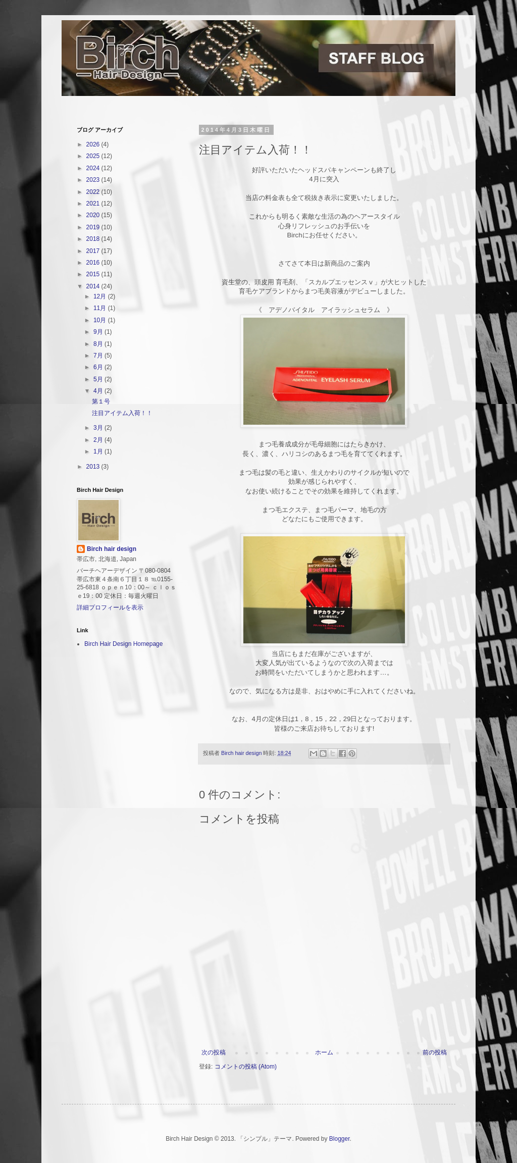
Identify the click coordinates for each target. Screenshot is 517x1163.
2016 (93, 262)
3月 (99, 427)
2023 (93, 179)
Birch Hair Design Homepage (123, 643)
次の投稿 (213, 1052)
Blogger (339, 1138)
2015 (93, 274)
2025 (93, 156)
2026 (93, 144)
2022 (93, 191)
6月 (99, 367)
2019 (93, 227)
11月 (100, 308)
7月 (99, 355)
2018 (93, 238)
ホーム (324, 1052)
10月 (100, 320)
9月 (99, 331)
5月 (99, 379)
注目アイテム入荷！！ (122, 413)
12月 (100, 296)
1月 (99, 451)
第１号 (101, 401)
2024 (93, 168)
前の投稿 (435, 1052)
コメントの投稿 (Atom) (246, 1066)
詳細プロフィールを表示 (110, 607)
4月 (99, 390)
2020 (93, 215)
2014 (93, 286)
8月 (99, 343)
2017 (93, 251)
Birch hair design (111, 548)
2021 (93, 203)
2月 (99, 439)
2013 (93, 466)
